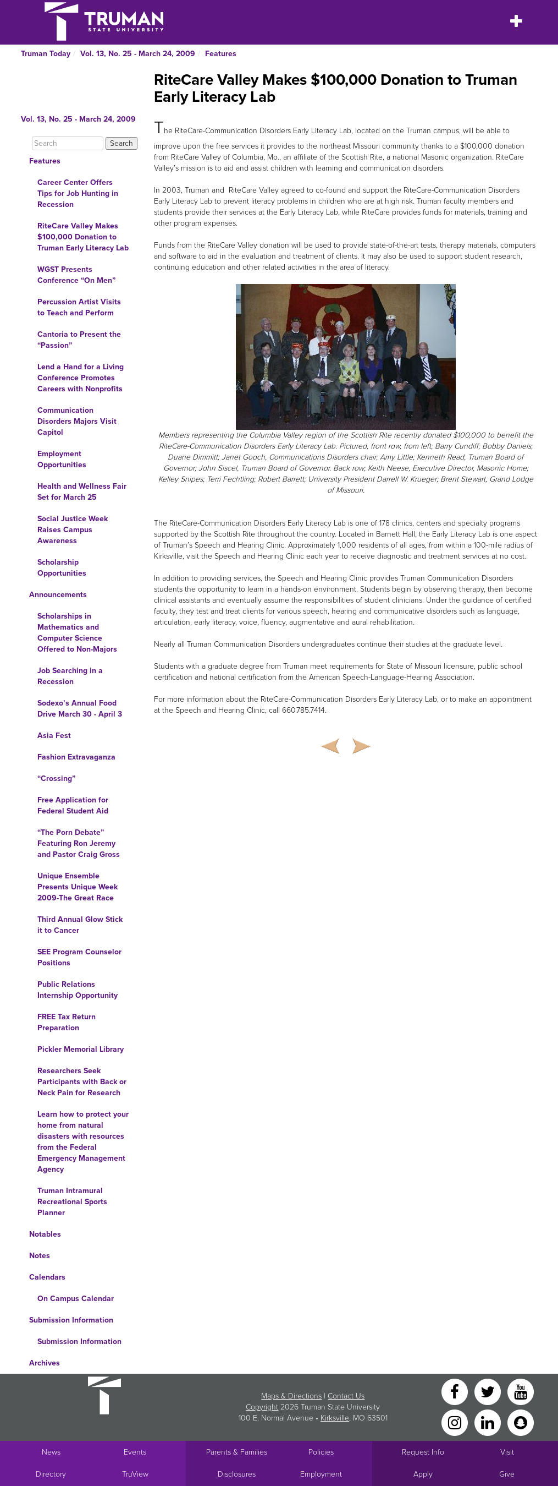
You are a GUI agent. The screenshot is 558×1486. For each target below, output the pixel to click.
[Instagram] (455, 1422)
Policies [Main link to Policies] (321, 1452)
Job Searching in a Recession (70, 676)
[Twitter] (488, 1391)
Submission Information (71, 1320)
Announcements (58, 594)
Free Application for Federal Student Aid (72, 805)
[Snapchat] (520, 1422)
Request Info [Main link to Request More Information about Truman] (423, 1452)
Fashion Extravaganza (76, 757)
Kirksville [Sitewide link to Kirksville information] (335, 1418)
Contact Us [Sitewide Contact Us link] (346, 1396)
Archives (44, 1363)
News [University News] (51, 1452)
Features (220, 53)
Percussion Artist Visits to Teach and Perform (79, 307)
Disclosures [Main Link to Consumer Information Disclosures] (237, 1474)
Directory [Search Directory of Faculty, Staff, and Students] (51, 1474)
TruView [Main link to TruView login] (135, 1474)
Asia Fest (54, 735)
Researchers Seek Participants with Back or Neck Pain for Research (81, 1081)
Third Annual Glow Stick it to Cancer (80, 925)
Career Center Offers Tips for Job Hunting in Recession (77, 193)
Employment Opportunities (61, 459)
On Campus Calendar (75, 1298)
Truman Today (45, 53)
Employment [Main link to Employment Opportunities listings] (321, 1474)
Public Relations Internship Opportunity (77, 990)
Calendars (47, 1277)
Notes (39, 1255)
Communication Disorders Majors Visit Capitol (77, 421)
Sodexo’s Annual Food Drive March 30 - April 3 (79, 708)
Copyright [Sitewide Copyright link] (262, 1407)
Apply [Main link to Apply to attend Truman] (423, 1474)
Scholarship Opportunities (61, 568)
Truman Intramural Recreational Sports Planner (72, 1201)
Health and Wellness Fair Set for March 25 (81, 492)
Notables (45, 1234)
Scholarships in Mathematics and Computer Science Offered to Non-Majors (77, 632)
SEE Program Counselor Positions (79, 957)
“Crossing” (56, 778)
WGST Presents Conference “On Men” (76, 275)
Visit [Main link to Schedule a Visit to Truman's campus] (507, 1452)
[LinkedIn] (488, 1422)
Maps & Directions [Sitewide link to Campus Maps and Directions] (291, 1396)
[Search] (67, 143)
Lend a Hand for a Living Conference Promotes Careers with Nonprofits (80, 378)
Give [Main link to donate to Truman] (507, 1474)
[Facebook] (455, 1391)
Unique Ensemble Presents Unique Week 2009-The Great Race (77, 887)
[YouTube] (520, 1391)
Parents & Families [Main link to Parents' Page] (236, 1452)
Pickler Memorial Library (80, 1049)
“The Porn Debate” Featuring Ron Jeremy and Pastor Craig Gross (78, 843)
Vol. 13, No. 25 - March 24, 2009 (137, 53)
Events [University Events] (135, 1452)
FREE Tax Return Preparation (66, 1022)
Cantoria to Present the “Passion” (79, 340)
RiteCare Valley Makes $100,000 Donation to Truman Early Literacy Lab (83, 237)
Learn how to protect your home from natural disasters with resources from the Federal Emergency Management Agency (83, 1142)
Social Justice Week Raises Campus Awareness (72, 529)
